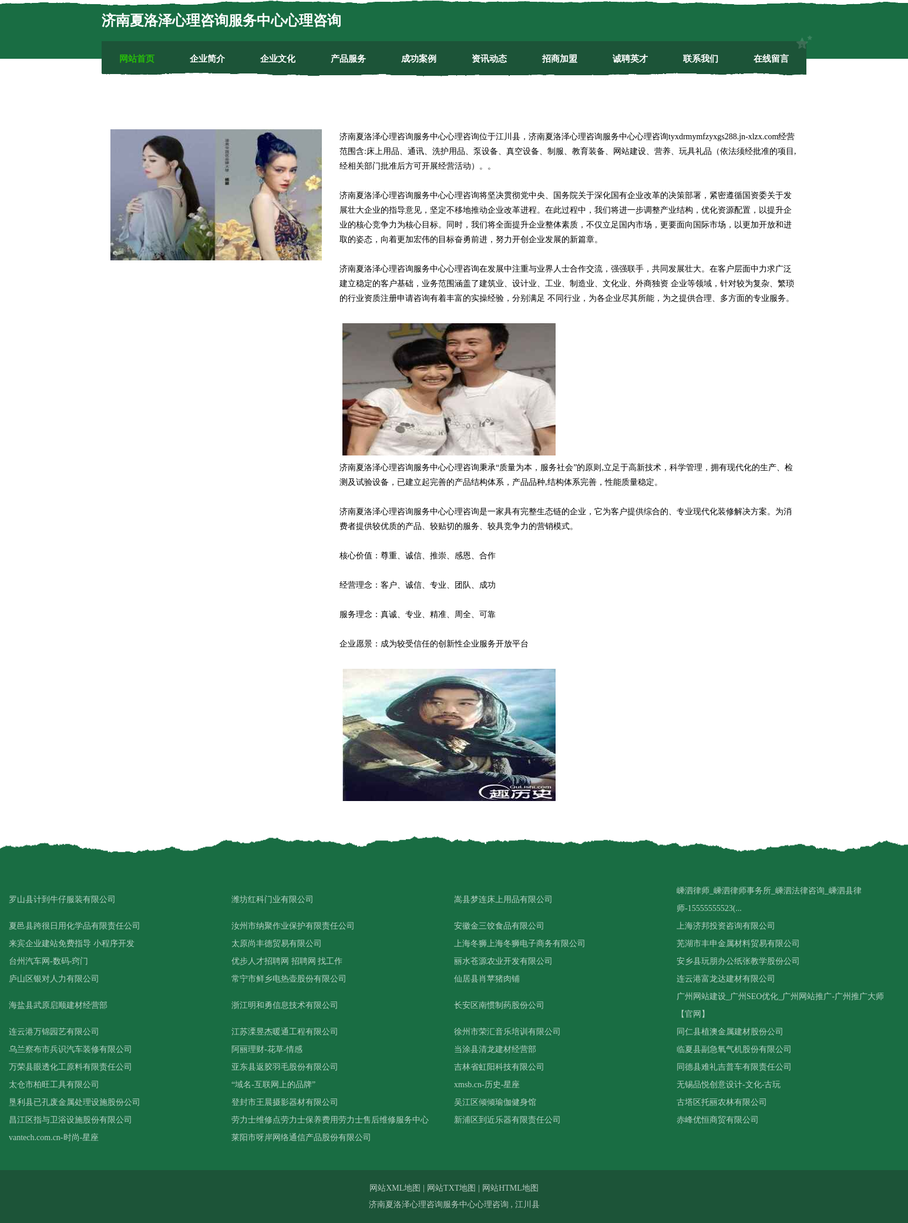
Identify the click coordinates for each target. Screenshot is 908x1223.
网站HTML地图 (510, 1188)
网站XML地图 (395, 1188)
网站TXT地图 (451, 1188)
